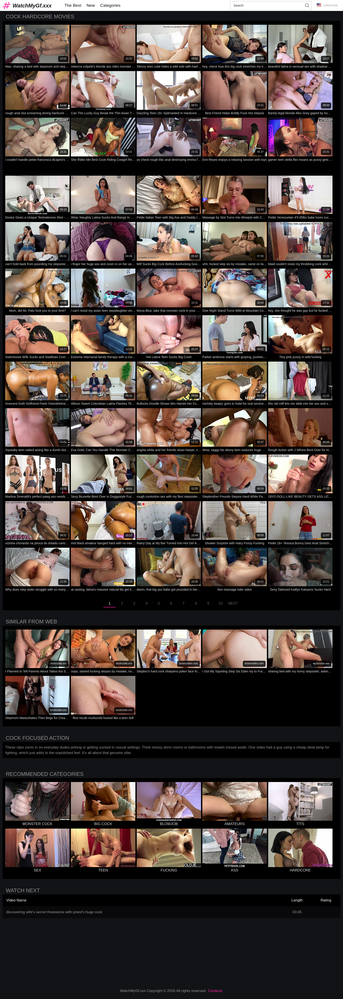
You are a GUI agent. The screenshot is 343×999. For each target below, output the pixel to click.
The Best (73, 5)
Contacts (215, 991)
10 (221, 603)
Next (233, 603)
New (90, 5)
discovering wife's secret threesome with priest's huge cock (54, 912)
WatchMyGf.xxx (32, 6)
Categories (110, 5)
